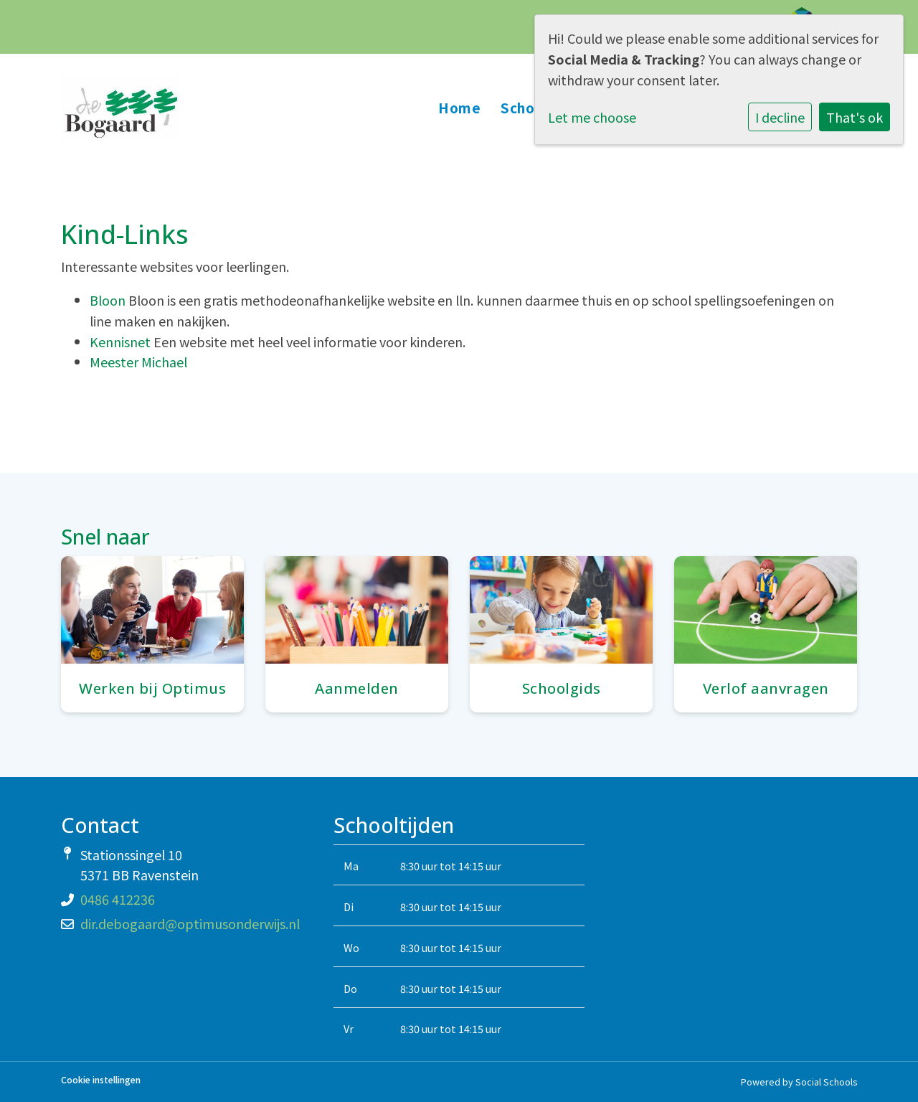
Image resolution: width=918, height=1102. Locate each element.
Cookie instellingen (101, 1080)
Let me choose (592, 117)
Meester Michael (138, 361)
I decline (780, 117)
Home (459, 107)
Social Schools (826, 1081)
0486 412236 (117, 899)
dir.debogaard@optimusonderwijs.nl (190, 923)
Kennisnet (121, 341)
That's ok (854, 117)
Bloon (108, 300)
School (526, 107)
